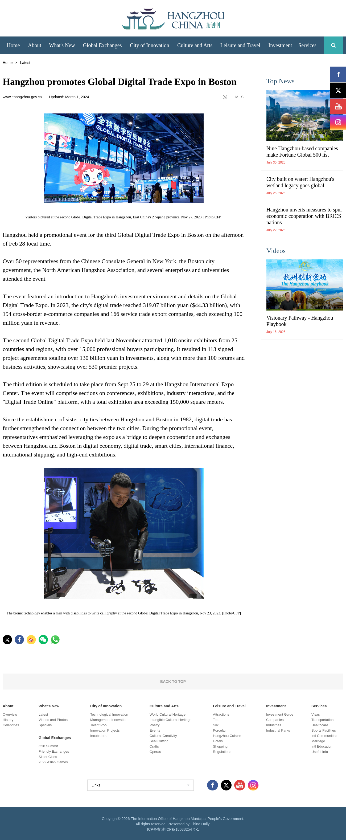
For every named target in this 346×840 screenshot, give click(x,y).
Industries (273, 725)
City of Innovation (106, 706)
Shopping (220, 746)
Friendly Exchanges (54, 751)
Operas (155, 752)
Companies (275, 720)
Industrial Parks (278, 730)
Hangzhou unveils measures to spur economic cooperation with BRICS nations (304, 216)
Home (8, 62)
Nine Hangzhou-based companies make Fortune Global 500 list (302, 151)
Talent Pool (98, 725)
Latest (43, 714)
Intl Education (321, 746)
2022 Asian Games (53, 762)
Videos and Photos (53, 720)
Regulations (222, 752)
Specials (45, 725)
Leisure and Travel (229, 706)
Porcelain (220, 730)
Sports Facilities (323, 730)
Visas (315, 714)
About (8, 706)
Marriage (318, 741)
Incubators (98, 736)
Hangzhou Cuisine (227, 736)
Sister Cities (48, 757)
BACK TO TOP (173, 681)
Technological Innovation (109, 714)
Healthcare (319, 725)
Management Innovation (108, 720)
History (8, 720)
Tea (216, 720)
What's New (49, 706)
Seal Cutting (159, 741)
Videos (276, 251)
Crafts (154, 746)
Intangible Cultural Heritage (171, 720)
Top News (280, 81)
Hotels (218, 741)
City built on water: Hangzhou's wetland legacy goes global (300, 182)
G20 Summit (48, 746)
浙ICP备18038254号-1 (180, 829)
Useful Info (319, 752)
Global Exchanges (55, 738)
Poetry (155, 725)
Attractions (221, 714)
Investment (276, 706)
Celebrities (11, 725)
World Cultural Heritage (168, 714)
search (333, 45)
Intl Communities (324, 736)
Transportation (322, 720)
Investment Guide (279, 714)
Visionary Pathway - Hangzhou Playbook (299, 321)
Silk (216, 725)
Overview (10, 714)
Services (319, 706)
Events (155, 730)
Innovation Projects (105, 730)
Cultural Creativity (163, 736)
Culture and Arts (164, 706)
